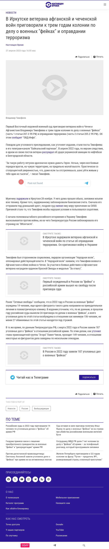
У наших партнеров (15, 530)
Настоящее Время (15, 44)
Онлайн (59, 524)
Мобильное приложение (67, 497)
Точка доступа (13, 524)
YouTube (60, 530)
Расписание (61, 535)
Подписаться (88, 377)
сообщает (17, 137)
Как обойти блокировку (17, 508)
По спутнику (12, 535)
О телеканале (12, 497)
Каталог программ (15, 503)
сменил (59, 205)
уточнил (96, 331)
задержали (22, 198)
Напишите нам (63, 503)
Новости (11, 12)
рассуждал (48, 152)
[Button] (82, 56)
